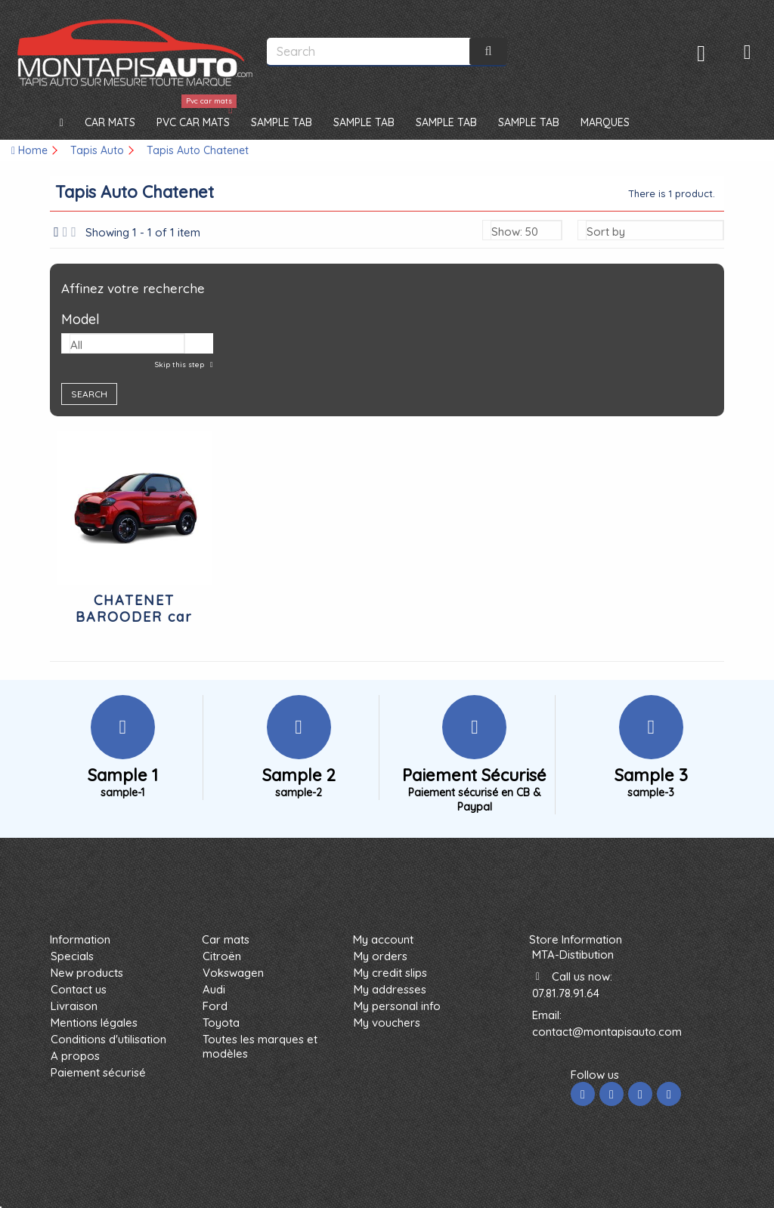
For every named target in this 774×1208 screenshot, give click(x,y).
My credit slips (390, 972)
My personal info (397, 1006)
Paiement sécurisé (98, 1072)
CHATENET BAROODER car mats (134, 617)
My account (383, 939)
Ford (215, 1006)
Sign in (701, 53)
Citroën (222, 956)
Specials (72, 956)
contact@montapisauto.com (607, 1031)
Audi (214, 989)
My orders (380, 956)
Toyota (221, 1022)
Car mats (225, 939)
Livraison (74, 1006)
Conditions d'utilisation (108, 1039)
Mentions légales (94, 1022)
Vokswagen (233, 972)
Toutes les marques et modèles (260, 1046)
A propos (75, 1056)
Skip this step (180, 364)
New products (87, 972)
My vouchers (387, 1022)
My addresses (390, 989)
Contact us (79, 989)
